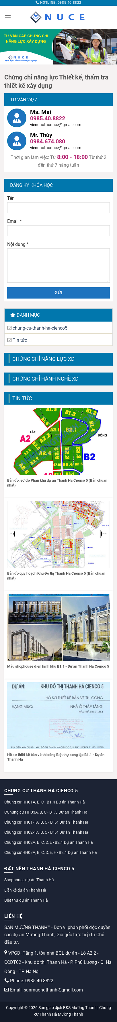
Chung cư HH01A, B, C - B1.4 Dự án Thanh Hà (44, 802)
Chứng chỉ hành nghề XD (45, 379)
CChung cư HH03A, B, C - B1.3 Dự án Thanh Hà (45, 812)
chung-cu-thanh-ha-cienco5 (40, 328)
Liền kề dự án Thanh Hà (25, 890)
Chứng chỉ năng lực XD (43, 359)
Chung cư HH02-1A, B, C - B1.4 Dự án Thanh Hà (46, 832)
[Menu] (7, 17)
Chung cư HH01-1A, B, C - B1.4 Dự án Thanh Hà (46, 822)
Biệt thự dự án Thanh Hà (26, 900)
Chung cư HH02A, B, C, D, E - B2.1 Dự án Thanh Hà (48, 842)
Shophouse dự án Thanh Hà (29, 879)
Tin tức (20, 340)
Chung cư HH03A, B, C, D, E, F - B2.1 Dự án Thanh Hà (50, 852)
